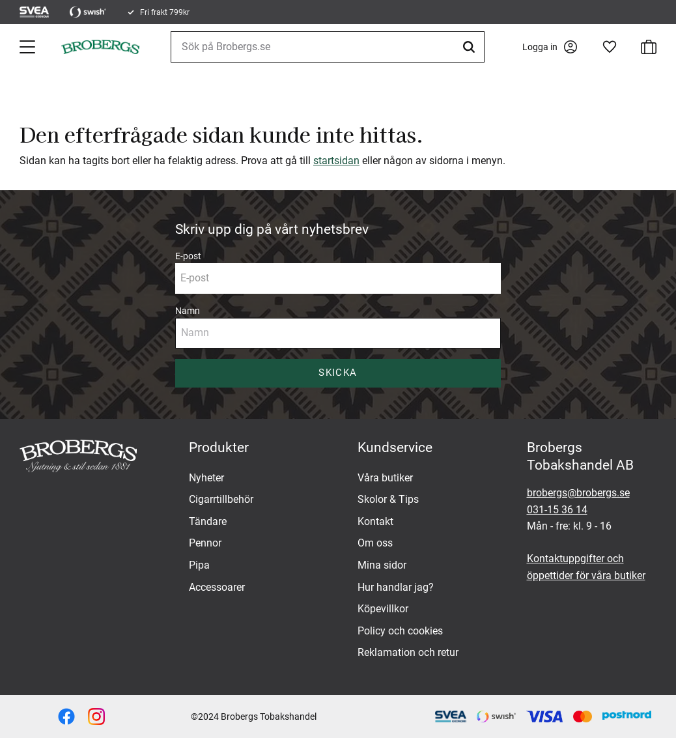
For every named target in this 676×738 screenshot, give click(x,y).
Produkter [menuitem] (219, 447)
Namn (187, 310)
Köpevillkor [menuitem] (383, 609)
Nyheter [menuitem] (206, 478)
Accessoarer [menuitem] (217, 587)
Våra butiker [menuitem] (385, 478)
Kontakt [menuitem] (375, 521)
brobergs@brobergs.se (578, 493)
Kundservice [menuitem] (395, 447)
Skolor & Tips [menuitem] (388, 499)
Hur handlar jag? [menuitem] (396, 587)
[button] (28, 47)
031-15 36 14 (557, 510)
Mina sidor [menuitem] (382, 565)
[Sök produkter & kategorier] (327, 47)
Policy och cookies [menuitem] (400, 631)
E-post (188, 256)
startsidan (336, 160)
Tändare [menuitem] (208, 521)
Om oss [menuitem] (375, 543)
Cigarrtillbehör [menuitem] (221, 499)
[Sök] (471, 47)
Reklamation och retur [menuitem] (408, 652)
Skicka (337, 372)
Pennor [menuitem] (205, 543)
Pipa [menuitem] (199, 565)
